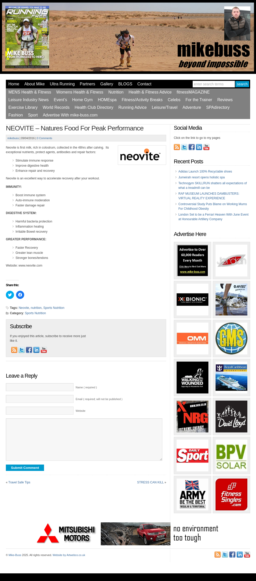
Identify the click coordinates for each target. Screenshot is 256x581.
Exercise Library (23, 107)
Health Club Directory (94, 107)
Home (13, 84)
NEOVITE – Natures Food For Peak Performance (75, 128)
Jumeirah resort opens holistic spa (201, 177)
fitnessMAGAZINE (193, 92)
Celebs (174, 100)
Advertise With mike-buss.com (70, 115)
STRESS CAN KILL (150, 490)
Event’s (60, 100)
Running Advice (132, 107)
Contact (144, 84)
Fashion (15, 115)
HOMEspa (107, 100)
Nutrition (116, 92)
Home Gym (82, 100)
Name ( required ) (86, 387)
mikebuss (13, 138)
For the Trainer (199, 100)
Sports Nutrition (53, 308)
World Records (56, 107)
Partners (87, 84)
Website (80, 410)
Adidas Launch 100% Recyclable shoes (205, 171)
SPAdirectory (218, 107)
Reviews (225, 100)
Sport (33, 115)
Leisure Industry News (28, 100)
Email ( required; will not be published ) (99, 399)
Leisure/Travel (164, 107)
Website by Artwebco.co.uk (69, 555)
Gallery (106, 84)
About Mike (34, 84)
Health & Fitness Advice (150, 92)
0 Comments (44, 138)
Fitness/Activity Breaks (142, 100)
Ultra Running (62, 84)
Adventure (191, 107)
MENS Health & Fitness (29, 92)
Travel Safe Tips (19, 490)
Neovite (24, 308)
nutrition (36, 308)
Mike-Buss (15, 555)
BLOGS (125, 84)
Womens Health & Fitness (79, 92)
